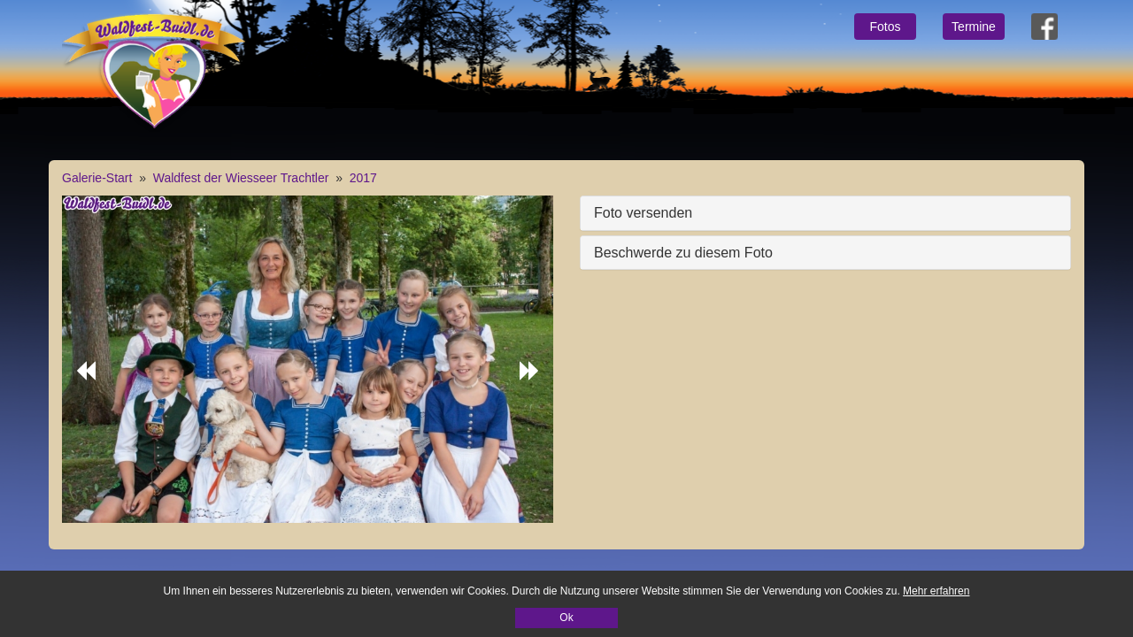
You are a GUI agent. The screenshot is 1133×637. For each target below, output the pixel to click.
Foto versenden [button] (643, 212)
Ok (566, 617)
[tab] (825, 213)
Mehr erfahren (936, 591)
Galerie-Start (97, 178)
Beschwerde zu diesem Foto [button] (683, 252)
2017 (363, 178)
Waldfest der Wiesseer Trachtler (241, 178)
